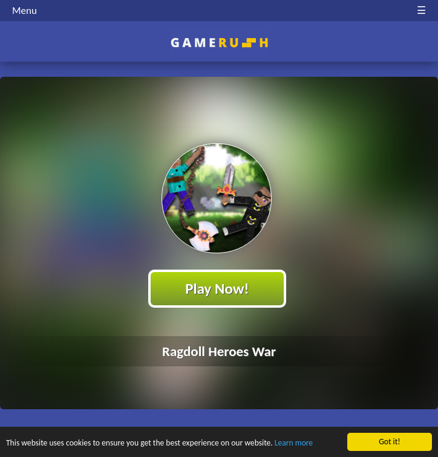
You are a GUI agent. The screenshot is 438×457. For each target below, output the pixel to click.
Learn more (294, 443)
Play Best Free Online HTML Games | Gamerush (219, 42)
